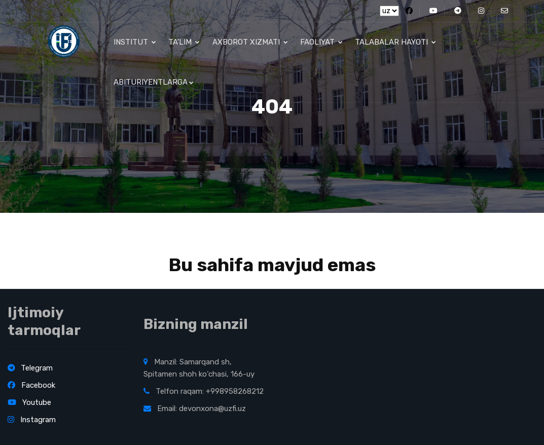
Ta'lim (184, 43)
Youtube (29, 402)
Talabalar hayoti (395, 43)
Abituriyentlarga (154, 85)
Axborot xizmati (249, 43)
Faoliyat (321, 43)
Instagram (32, 419)
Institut (135, 43)
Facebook (31, 385)
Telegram (30, 368)
